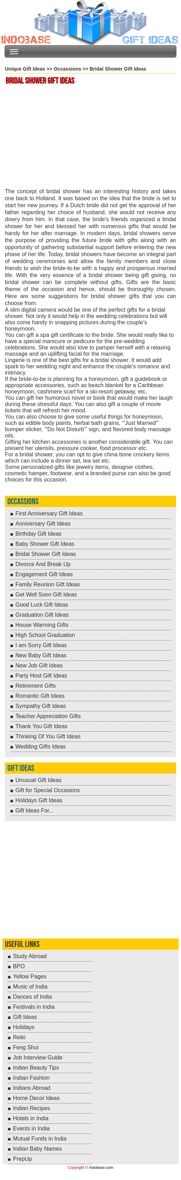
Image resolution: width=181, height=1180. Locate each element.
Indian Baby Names (37, 1149)
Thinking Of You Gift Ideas (48, 736)
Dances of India (32, 997)
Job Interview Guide (37, 1057)
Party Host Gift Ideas (41, 676)
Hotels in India (30, 1118)
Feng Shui (26, 1047)
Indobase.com (101, 1167)
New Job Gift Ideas (39, 665)
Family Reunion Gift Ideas (47, 584)
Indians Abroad (31, 1088)
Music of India (30, 987)
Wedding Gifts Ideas (40, 747)
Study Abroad (30, 956)
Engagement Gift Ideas (44, 574)
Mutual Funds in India (40, 1139)
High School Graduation (45, 635)
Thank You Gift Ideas (41, 726)
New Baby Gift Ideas (41, 655)
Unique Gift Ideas (25, 69)
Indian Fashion (31, 1078)
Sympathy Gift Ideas (40, 706)
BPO (19, 966)
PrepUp (22, 1159)
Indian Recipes (31, 1108)
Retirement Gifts (35, 686)
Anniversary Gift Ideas (42, 524)
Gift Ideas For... (34, 810)
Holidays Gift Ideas (38, 800)
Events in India (31, 1128)
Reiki (19, 1037)
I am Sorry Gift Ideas (41, 645)
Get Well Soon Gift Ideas (46, 595)
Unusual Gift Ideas (38, 780)
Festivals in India (34, 1007)
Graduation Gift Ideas (42, 615)
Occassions (67, 69)
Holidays (23, 1027)
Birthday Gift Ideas (38, 534)
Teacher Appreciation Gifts (48, 716)
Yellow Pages (29, 976)
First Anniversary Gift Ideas (49, 513)
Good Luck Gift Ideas (41, 605)
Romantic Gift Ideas (40, 696)
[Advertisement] (91, 137)
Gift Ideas (20, 768)
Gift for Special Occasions (47, 790)
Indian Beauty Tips (36, 1068)
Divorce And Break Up (42, 564)
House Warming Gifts (41, 625)
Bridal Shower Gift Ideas (45, 554)
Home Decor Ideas (36, 1098)
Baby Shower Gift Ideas (44, 544)
